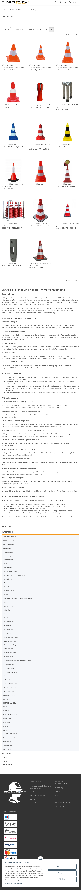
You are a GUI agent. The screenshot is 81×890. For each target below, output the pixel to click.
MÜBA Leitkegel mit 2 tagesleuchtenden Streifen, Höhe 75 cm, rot (67, 66)
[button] (56, 2)
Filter (6, 30)
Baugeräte (7, 548)
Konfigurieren (61, 873)
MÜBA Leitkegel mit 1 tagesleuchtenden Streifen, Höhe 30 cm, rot (13, 66)
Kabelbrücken (9, 622)
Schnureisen (8, 649)
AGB (56, 795)
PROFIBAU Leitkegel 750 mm (12, 105)
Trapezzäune (8, 676)
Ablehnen (62, 879)
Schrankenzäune (10, 653)
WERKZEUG (7, 749)
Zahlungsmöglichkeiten (38, 796)
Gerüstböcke (8, 606)
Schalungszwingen (10, 645)
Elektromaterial (8, 707)
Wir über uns (34, 792)
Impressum (9, 884)
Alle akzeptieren (62, 867)
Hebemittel (7, 718)
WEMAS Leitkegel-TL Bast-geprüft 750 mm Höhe (40, 264)
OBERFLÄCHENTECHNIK (11, 734)
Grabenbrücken (9, 614)
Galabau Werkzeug (10, 715)
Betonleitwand (9, 587)
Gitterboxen (8, 610)
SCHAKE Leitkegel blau (10, 144)
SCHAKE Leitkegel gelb (63, 144)
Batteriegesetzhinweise (63, 802)
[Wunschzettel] (65, 2)
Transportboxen (10, 668)
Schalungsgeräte (10, 641)
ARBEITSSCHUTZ (9, 540)
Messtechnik (7, 730)
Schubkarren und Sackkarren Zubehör (17, 660)
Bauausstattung (9, 544)
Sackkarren (8, 633)
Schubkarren (8, 656)
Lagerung (6, 722)
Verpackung (59, 788)
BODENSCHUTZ (7, 753)
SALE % (4, 761)
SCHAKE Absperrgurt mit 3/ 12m (40, 105)
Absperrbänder (9, 552)
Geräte (6, 602)
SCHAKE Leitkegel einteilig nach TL (40, 145)
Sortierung (17, 30)
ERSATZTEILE (6, 757)
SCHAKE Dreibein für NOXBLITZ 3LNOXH (67, 106)
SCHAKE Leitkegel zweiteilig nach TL (67, 225)
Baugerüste (8, 567)
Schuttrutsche (9, 664)
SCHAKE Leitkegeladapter (11, 263)
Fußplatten (8, 595)
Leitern (5, 726)
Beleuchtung (7, 699)
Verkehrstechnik (10, 687)
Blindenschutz (9, 591)
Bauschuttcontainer (11, 571)
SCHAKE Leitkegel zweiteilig (38, 224)
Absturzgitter (9, 560)
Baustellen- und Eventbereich (14, 575)
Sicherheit (7, 742)
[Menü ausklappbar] (3, 1)
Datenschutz (19, 884)
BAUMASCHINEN (9, 695)
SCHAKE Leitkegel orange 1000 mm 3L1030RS (12, 185)
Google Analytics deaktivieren (24, 887)
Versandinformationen (37, 803)
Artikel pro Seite (33, 30)
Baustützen (8, 579)
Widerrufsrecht (60, 806)
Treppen (7, 680)
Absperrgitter (9, 556)
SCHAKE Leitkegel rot (36, 184)
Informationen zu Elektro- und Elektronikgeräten (40, 787)
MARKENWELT (7, 765)
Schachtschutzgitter (11, 637)
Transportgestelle (10, 672)
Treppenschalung (10, 684)
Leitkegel (7, 626)
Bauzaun (7, 583)
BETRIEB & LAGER (9, 703)
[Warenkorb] (73, 2)
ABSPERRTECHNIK (9, 536)
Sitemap (32, 799)
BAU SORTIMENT (8, 532)
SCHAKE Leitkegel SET (63, 184)
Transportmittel (8, 746)
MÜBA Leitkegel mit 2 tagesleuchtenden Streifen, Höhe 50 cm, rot (40, 66)
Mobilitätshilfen (9, 629)
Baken (6, 564)
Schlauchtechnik (9, 738)
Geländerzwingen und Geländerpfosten (18, 598)
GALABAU (6, 711)
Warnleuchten (9, 691)
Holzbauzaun (9, 618)
